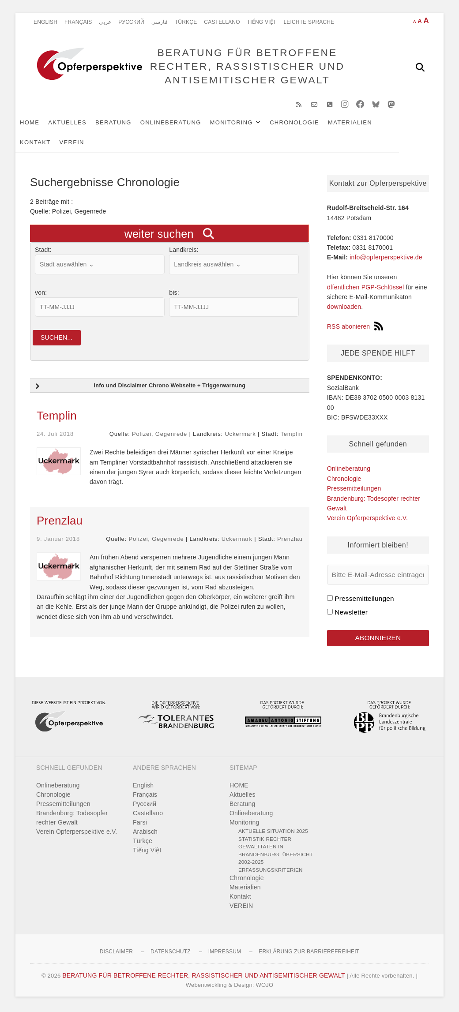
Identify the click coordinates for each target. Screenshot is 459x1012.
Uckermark (240, 436)
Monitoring (246, 124)
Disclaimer (116, 954)
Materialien (364, 124)
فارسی (159, 22)
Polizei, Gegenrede (159, 436)
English (45, 22)
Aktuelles (82, 124)
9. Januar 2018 (58, 541)
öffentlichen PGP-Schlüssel (365, 288)
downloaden (344, 308)
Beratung (128, 124)
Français (78, 22)
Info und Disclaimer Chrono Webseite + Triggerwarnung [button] (139, 388)
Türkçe (186, 22)
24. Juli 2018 (55, 436)
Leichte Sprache (308, 22)
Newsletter (351, 614)
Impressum (224, 954)
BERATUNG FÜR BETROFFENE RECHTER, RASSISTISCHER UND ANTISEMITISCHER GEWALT (246, 67)
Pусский (131, 22)
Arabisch (145, 833)
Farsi (140, 824)
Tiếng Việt (262, 22)
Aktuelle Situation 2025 (273, 833)
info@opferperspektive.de (386, 258)
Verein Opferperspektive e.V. (367, 519)
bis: (174, 294)
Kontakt (49, 144)
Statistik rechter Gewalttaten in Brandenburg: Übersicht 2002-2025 (275, 852)
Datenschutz (170, 954)
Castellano (222, 22)
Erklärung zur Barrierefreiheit (309, 954)
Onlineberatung (185, 124)
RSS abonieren (355, 328)
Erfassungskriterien (270, 872)
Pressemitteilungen (354, 490)
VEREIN (86, 144)
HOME (44, 124)
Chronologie (309, 124)
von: (41, 294)
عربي (105, 22)
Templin (57, 417)
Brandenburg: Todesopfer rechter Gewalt (72, 820)
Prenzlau (60, 522)
